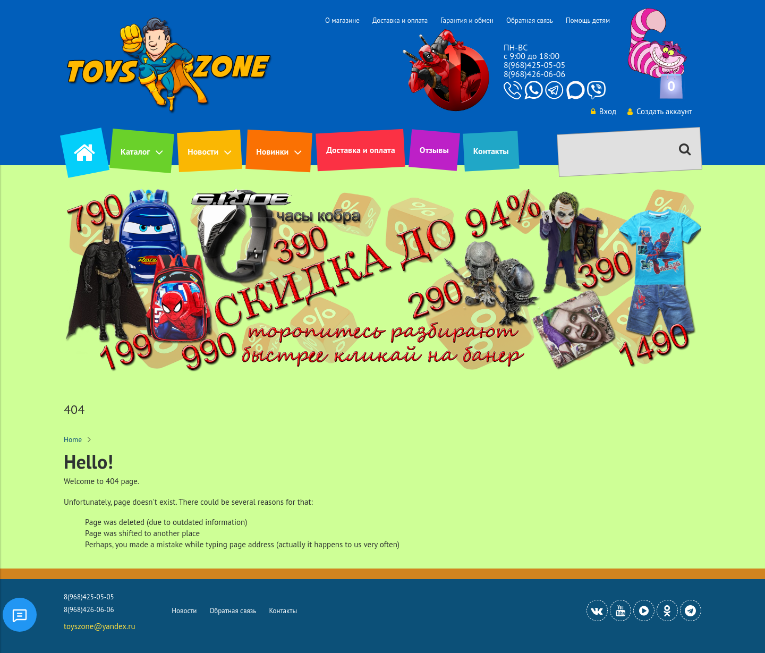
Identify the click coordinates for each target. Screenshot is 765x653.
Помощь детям (588, 20)
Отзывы (434, 150)
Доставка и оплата (400, 20)
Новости (203, 151)
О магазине (342, 20)
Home (73, 439)
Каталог (135, 151)
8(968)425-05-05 (534, 65)
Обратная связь (529, 20)
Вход (603, 111)
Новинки (272, 151)
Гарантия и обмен (467, 20)
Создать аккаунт (659, 111)
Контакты (491, 151)
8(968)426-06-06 (534, 74)
